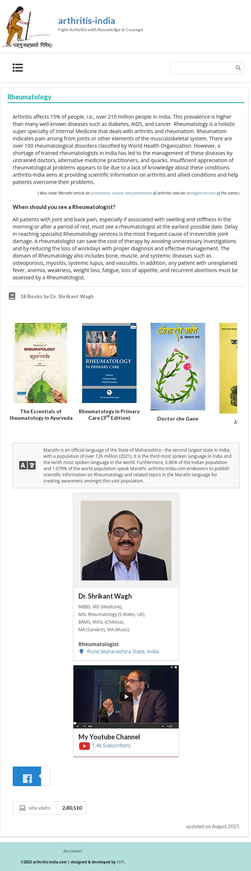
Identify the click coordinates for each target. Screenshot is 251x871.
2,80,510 (72, 808)
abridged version (200, 193)
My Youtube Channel (109, 737)
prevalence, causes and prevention (121, 193)
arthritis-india (140, 25)
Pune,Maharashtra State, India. (119, 651)
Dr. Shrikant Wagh (105, 596)
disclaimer (72, 851)
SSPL (121, 861)
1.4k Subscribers (104, 745)
